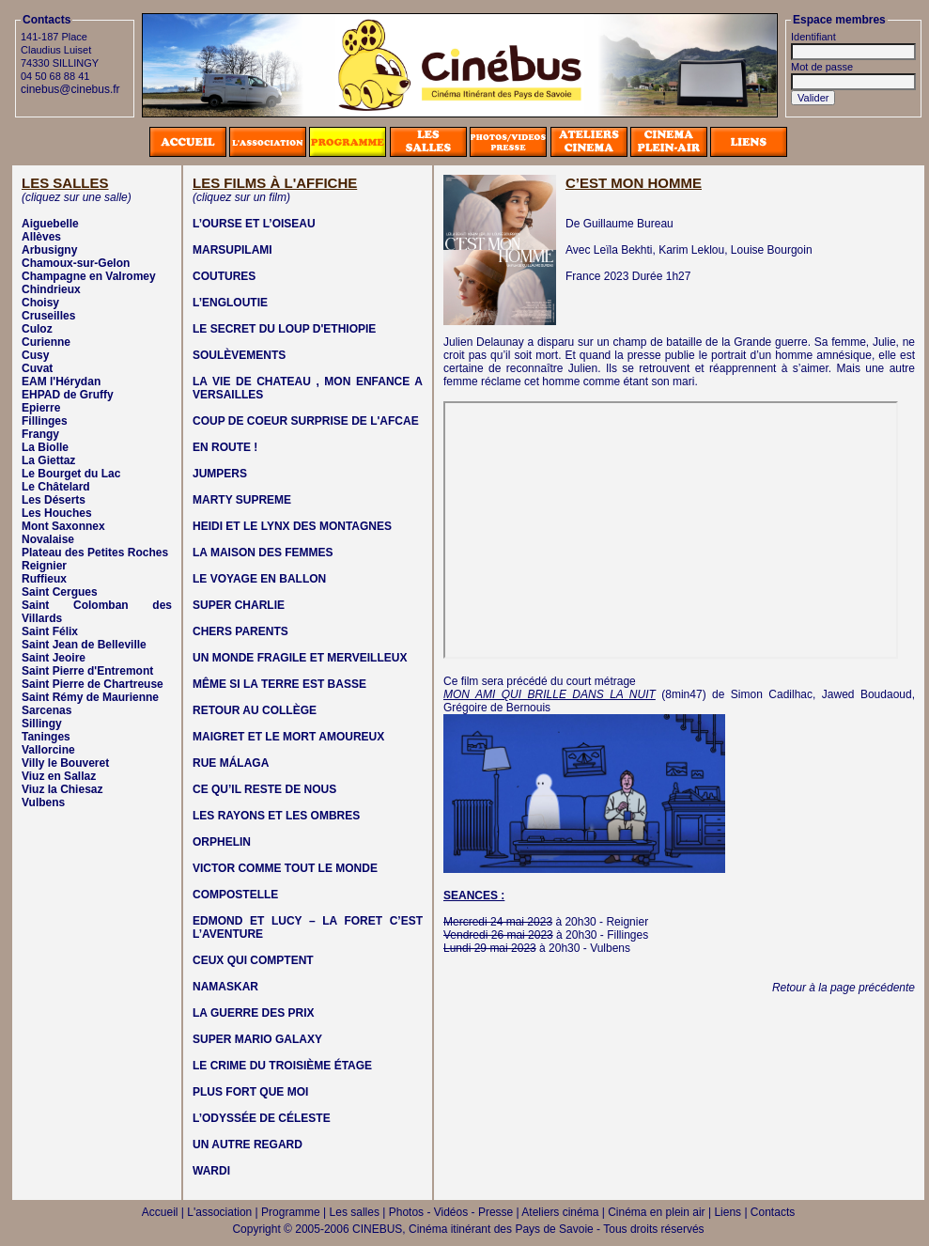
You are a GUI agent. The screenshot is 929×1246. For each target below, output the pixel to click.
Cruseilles (48, 315)
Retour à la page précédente (843, 987)
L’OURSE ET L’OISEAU (254, 223)
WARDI (211, 1170)
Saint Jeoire (53, 657)
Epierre (41, 407)
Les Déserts (53, 499)
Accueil (160, 1212)
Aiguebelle (50, 223)
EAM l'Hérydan (61, 381)
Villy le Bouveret (65, 763)
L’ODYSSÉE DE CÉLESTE (262, 1118)
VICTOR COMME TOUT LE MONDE (285, 868)
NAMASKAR (225, 986)
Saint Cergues (60, 592)
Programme (290, 1212)
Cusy (35, 355)
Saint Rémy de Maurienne (90, 697)
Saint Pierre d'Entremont (87, 671)
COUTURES (224, 276)
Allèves (41, 236)
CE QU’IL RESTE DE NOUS (264, 789)
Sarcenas (46, 710)
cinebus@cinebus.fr (70, 89)
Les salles (354, 1212)
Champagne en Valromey (89, 276)
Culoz (37, 328)
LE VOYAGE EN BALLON (259, 578)
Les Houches (57, 513)
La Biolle (45, 447)
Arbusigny (49, 250)
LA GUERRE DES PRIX (254, 1013)
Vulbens (43, 802)
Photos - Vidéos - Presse (451, 1212)
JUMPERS (220, 473)
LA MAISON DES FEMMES (263, 552)
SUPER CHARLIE (239, 605)
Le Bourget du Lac (71, 473)
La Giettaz (48, 460)
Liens (727, 1212)
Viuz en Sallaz (59, 776)
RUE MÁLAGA (231, 763)
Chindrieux (51, 289)
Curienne (46, 342)
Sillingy (42, 723)
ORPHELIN (222, 842)
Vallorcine (48, 749)
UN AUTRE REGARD (247, 1144)
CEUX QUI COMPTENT (253, 960)
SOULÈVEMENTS (239, 355)
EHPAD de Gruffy (68, 394)
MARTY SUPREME (242, 499)
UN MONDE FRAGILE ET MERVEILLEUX (300, 657)
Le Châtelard (56, 486)
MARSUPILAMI (232, 250)
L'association (219, 1212)
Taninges (46, 736)
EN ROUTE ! (225, 447)
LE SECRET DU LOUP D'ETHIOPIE (284, 328)
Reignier (44, 565)
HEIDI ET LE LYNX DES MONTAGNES (292, 526)
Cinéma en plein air (656, 1212)
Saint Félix (50, 631)
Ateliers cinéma (559, 1212)
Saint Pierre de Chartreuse (92, 684)
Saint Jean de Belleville (84, 644)
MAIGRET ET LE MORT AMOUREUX (288, 736)
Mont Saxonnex (63, 526)
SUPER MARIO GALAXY (257, 1039)
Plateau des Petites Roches (95, 552)
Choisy (40, 302)
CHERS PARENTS (240, 631)
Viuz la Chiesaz (62, 789)
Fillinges (45, 421)
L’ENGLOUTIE (230, 302)
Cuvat (37, 368)
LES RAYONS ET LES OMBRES (276, 815)
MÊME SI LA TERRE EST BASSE (279, 684)
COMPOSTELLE (235, 894)
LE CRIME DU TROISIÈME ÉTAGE (282, 1065)
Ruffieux (44, 578)
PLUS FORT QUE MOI (250, 1091)
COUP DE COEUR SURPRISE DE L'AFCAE (306, 421)
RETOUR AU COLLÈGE (255, 710)
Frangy (40, 434)
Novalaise (48, 539)
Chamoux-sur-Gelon (76, 263)
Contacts (773, 1212)
